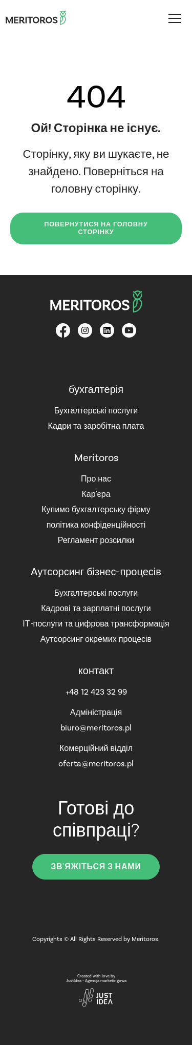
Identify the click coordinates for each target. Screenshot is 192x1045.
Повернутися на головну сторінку (95, 228)
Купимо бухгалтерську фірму (96, 509)
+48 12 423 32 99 (96, 692)
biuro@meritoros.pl (96, 728)
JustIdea (73, 980)
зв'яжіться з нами (96, 867)
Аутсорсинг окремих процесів (96, 639)
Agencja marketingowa (105, 980)
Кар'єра (95, 494)
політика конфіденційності (96, 525)
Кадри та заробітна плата (96, 426)
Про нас (96, 479)
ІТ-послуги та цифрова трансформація (96, 624)
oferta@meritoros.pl (96, 763)
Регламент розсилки (96, 540)
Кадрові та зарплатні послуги (96, 608)
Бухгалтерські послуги (96, 410)
